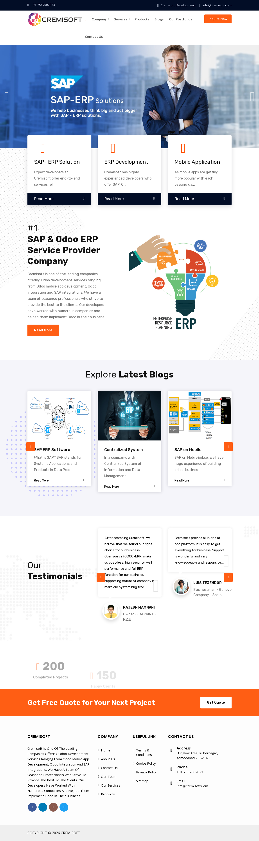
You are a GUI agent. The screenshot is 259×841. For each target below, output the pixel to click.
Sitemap (142, 781)
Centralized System (123, 449)
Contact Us (94, 36)
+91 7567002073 (43, 5)
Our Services (110, 785)
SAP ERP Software (52, 449)
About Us (108, 759)
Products (142, 19)
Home (105, 750)
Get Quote (216, 702)
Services (122, 19)
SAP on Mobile (187, 449)
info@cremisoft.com (217, 5)
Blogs (159, 19)
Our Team (108, 776)
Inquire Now (218, 19)
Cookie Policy (146, 763)
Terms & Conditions (144, 752)
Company (100, 19)
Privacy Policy (146, 772)
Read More (43, 330)
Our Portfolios (180, 19)
